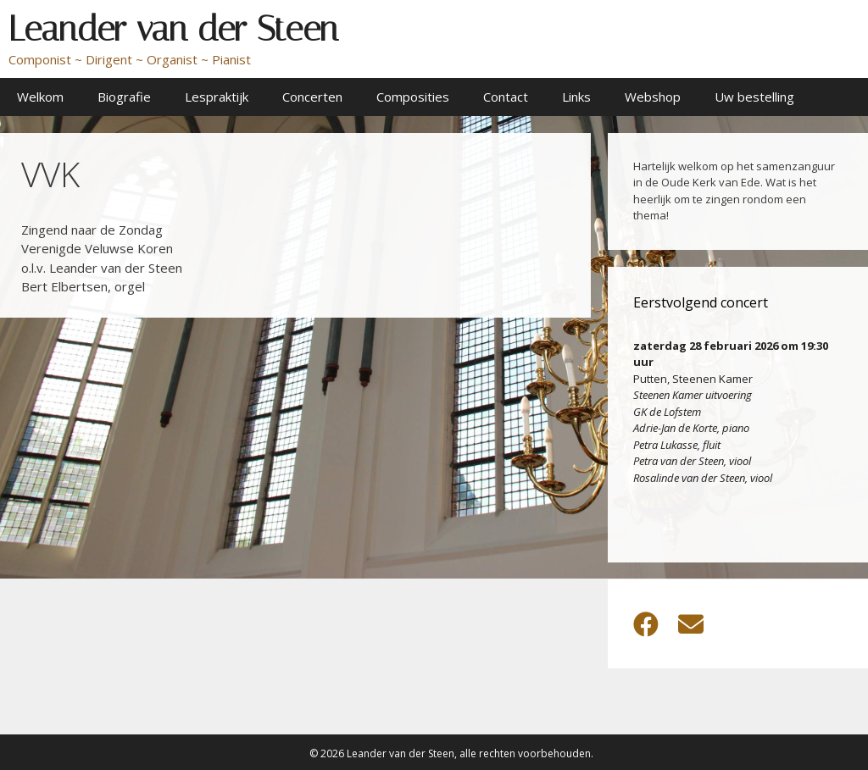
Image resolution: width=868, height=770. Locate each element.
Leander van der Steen (173, 28)
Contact (505, 96)
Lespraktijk (216, 96)
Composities (412, 96)
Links (576, 96)
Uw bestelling (754, 96)
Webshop (653, 96)
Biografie (124, 96)
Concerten (312, 96)
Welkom (40, 96)
